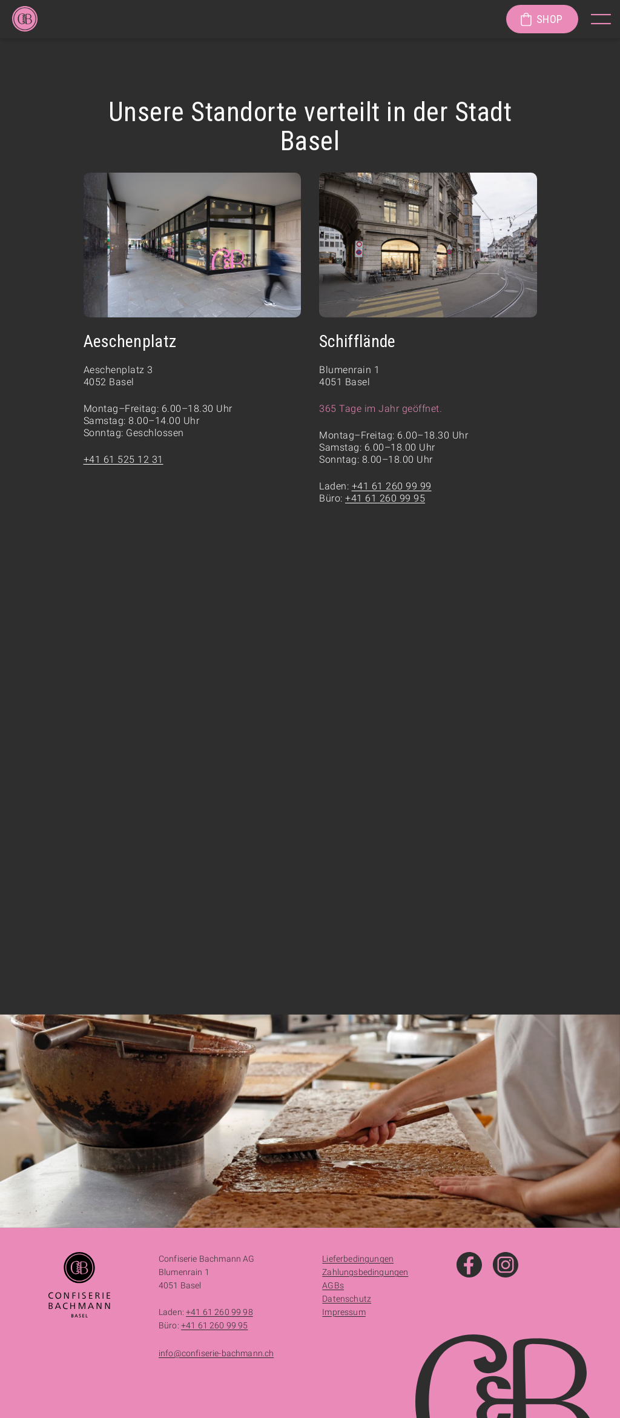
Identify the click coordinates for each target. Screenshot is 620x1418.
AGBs (333, 1285)
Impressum (343, 1312)
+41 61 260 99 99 (392, 486)
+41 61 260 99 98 (219, 1312)
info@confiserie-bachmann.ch (216, 1353)
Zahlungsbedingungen (365, 1272)
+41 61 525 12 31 (123, 459)
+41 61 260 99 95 (385, 498)
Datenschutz (346, 1299)
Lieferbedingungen (358, 1259)
